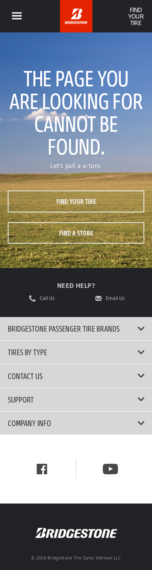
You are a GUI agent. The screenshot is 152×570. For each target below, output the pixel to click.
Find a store (76, 233)
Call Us (47, 298)
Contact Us (76, 376)
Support (76, 399)
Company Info (76, 423)
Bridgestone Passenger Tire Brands (76, 328)
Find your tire (76, 201)
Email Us (115, 298)
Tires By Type (76, 352)
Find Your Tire (135, 16)
